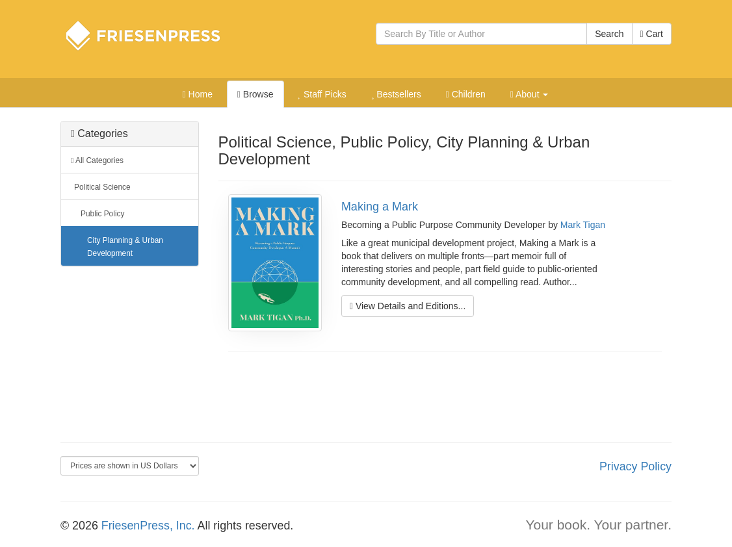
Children (466, 94)
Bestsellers (396, 94)
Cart (651, 34)
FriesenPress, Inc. (148, 525)
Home (198, 94)
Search (609, 34)
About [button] (529, 94)
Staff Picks (322, 94)
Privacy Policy (635, 466)
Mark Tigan (582, 225)
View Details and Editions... (407, 306)
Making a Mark (379, 206)
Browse (255, 94)
